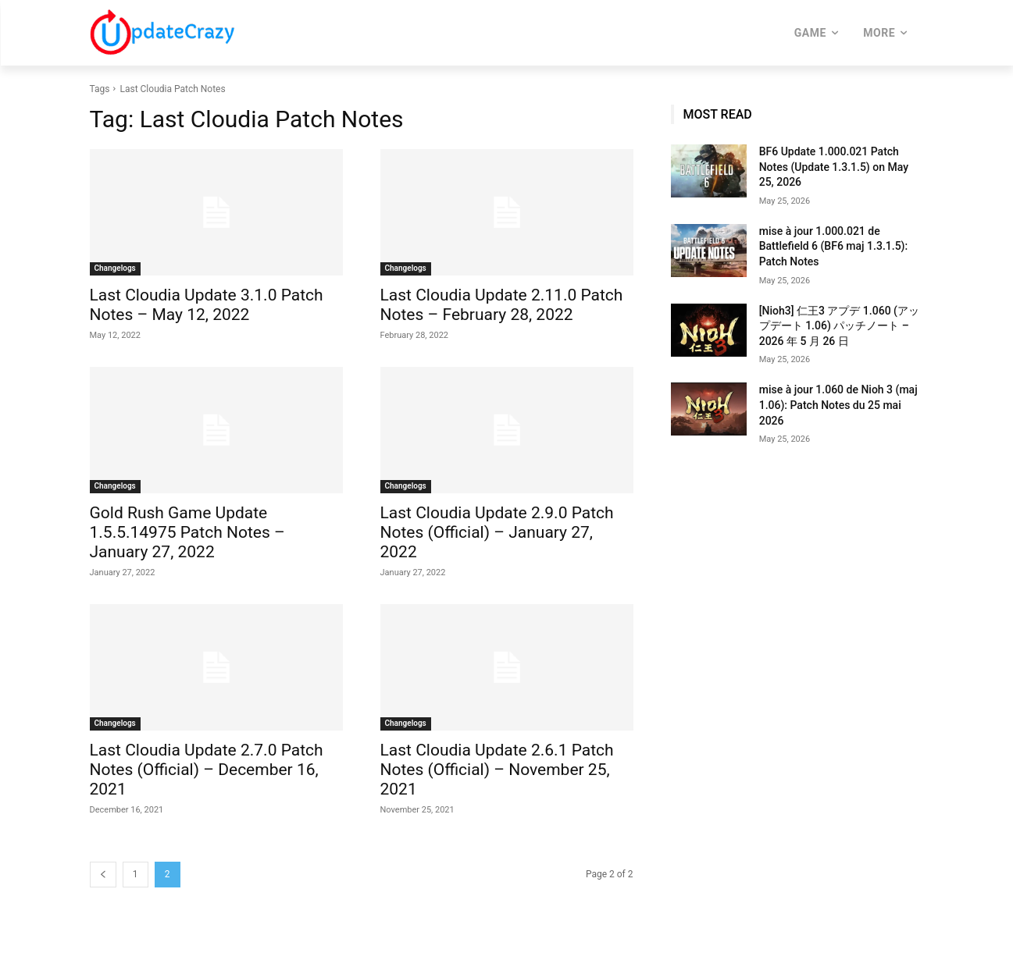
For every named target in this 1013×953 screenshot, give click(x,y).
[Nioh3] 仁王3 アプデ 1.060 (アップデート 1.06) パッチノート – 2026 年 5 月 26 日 (839, 325)
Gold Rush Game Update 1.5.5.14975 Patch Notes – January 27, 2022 (187, 532)
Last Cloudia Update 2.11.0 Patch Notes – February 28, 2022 (501, 305)
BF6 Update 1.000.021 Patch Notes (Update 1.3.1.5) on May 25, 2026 (833, 166)
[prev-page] (103, 874)
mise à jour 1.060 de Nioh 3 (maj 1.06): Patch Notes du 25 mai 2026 (838, 404)
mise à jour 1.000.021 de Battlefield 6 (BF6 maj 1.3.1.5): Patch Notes (833, 246)
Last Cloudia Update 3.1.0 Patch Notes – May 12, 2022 (206, 305)
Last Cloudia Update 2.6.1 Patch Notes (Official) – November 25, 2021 (497, 769)
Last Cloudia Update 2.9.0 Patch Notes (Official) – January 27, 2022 (497, 532)
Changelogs (115, 268)
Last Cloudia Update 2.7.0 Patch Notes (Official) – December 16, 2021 (206, 769)
